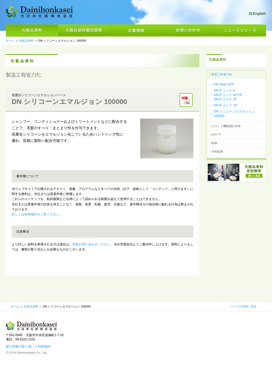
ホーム (14, 306)
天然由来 (217, 151)
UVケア (216, 134)
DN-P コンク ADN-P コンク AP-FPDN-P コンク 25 (228, 95)
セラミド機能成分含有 (226, 126)
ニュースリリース (240, 30)
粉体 (214, 143)
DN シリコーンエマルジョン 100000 (234, 114)
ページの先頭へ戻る (243, 306)
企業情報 (136, 30)
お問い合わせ (188, 30)
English (257, 13)
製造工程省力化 (221, 74)
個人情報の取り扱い (20, 346)
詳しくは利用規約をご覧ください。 (37, 214)
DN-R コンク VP (225, 105)
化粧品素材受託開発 (236, 172)
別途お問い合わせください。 (93, 244)
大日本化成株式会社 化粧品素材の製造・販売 (39, 12)
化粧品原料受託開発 (84, 30)
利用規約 (44, 346)
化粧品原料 (32, 30)
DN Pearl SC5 (224, 84)
